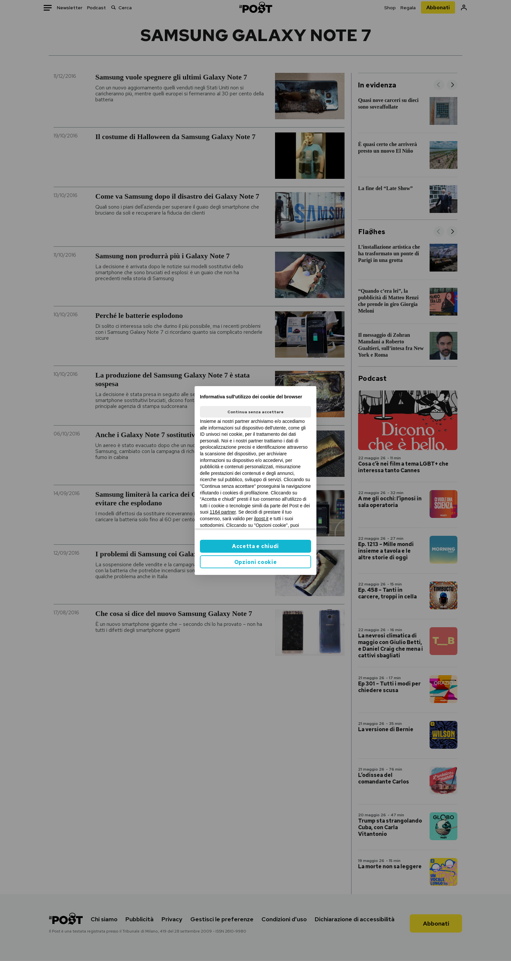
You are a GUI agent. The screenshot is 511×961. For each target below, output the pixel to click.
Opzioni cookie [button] (255, 562)
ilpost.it (261, 518)
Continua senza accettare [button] (255, 412)
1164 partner (223, 512)
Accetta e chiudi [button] (255, 546)
